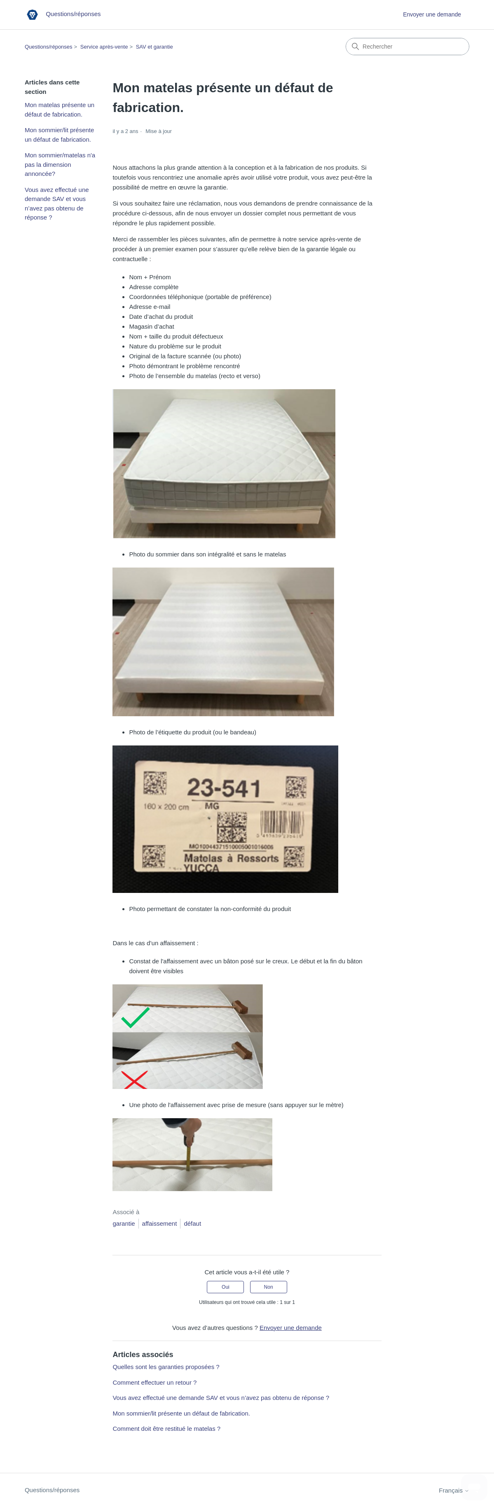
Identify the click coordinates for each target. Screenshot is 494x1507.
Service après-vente (104, 47)
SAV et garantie (154, 47)
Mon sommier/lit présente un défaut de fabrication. (59, 134)
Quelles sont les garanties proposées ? (165, 1366)
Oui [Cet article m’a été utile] (225, 1287)
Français (454, 1490)
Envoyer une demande (432, 14)
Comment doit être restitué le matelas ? (166, 1428)
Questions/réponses (49, 47)
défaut (192, 1223)
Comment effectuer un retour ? (154, 1382)
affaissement (159, 1223)
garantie (123, 1223)
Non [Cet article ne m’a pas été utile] (268, 1287)
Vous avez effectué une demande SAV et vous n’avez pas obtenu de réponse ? (57, 203)
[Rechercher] (407, 46)
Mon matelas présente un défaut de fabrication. (59, 109)
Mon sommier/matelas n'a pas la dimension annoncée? (60, 164)
